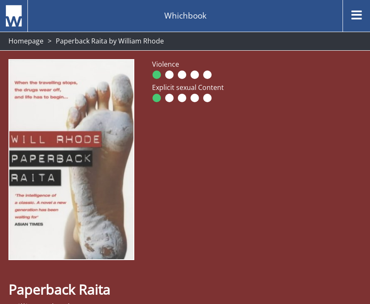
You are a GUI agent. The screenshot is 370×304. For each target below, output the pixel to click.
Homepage (26, 41)
